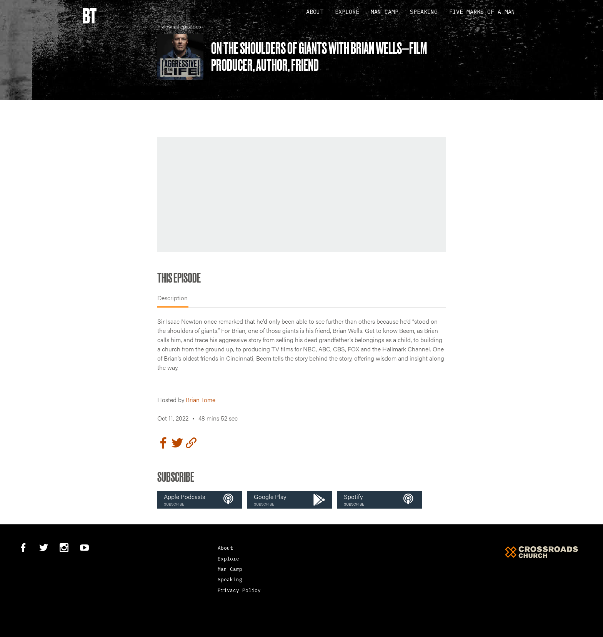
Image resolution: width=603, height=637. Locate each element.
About (314, 11)
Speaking (424, 11)
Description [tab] (172, 297)
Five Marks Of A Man (482, 11)
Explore (347, 11)
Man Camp (384, 11)
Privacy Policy (239, 590)
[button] (199, 500)
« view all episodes (179, 26)
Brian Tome (200, 399)
